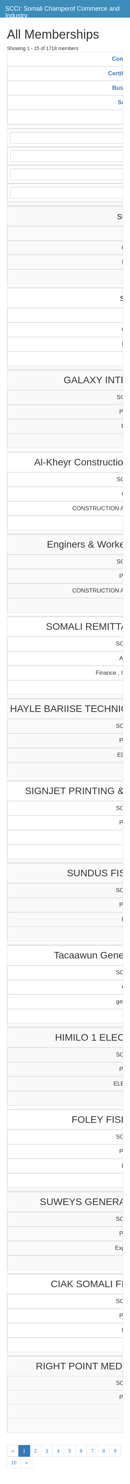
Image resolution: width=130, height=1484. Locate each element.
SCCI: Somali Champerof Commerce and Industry (62, 11)
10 (14, 1462)
